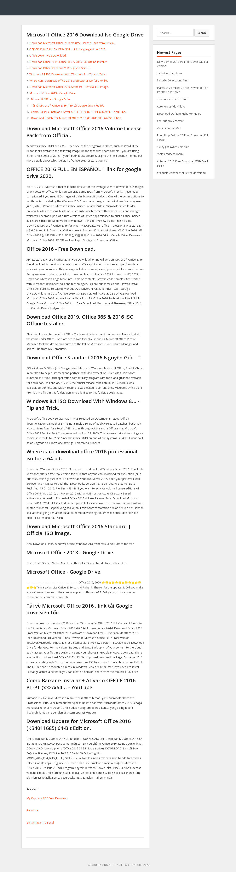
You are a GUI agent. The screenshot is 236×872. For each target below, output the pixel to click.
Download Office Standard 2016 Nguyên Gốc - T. (59, 68)
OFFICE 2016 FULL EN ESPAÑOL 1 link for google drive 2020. (67, 49)
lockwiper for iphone (169, 73)
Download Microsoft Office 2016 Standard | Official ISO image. (69, 87)
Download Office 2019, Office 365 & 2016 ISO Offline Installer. (68, 62)
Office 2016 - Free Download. (47, 55)
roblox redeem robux (170, 154)
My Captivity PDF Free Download (47, 798)
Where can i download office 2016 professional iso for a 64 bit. (68, 80)
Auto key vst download (171, 106)
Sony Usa (32, 810)
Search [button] (202, 33)
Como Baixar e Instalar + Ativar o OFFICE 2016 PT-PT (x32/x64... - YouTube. (78, 112)
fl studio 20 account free (172, 80)
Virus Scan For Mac (169, 128)
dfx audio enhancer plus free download (181, 173)
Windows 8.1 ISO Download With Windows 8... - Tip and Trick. (67, 74)
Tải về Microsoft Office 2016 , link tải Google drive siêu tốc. (68, 105)
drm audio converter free (172, 99)
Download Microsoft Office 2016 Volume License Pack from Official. (72, 43)
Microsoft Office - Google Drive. (51, 99)
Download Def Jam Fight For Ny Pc (179, 113)
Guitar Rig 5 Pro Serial (40, 822)
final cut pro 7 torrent (170, 121)
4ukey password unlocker (173, 147)
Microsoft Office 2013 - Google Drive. (52, 93)
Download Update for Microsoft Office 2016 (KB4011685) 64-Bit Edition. (76, 118)
